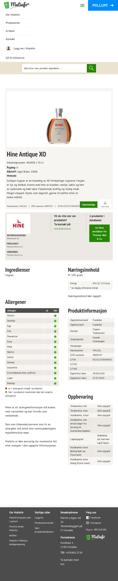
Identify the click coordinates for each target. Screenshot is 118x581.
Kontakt (10, 39)
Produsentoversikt (44, 522)
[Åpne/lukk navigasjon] (82, 5)
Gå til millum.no (15, 57)
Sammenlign (88, 204)
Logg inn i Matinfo (20, 48)
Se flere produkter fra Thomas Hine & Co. (99, 233)
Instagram (93, 523)
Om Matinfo (13, 14)
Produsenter (13, 23)
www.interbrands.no (62, 228)
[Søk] (54, 68)
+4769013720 (73, 552)
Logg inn (39, 517)
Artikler (10, 31)
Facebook (93, 517)
